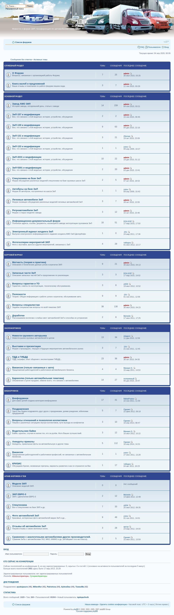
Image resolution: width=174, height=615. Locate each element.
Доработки (18, 315)
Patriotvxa (51, 587)
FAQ (142, 47)
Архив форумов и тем (15, 476)
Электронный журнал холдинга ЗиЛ (32, 231)
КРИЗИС (17, 463)
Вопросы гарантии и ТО (25, 283)
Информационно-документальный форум (36, 221)
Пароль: (53, 554)
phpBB (76, 609)
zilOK (126, 284)
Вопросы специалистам (26, 305)
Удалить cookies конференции (113, 604)
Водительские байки (24, 431)
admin (126, 73)
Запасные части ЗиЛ (24, 273)
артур (126, 527)
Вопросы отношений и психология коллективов (39, 420)
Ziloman (127, 136)
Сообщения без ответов (21, 59)
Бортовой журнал (13, 255)
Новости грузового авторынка (29, 335)
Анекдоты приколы (23, 441)
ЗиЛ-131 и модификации (26, 135)
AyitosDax (65, 587)
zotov (126, 147)
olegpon (127, 336)
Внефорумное (11, 391)
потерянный (129, 379)
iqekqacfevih (83, 597)
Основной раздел (13, 96)
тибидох (127, 243)
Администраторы (20, 576)
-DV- (125, 232)
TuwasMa (79, 587)
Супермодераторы (38, 576)
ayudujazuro (22, 587)
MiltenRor (37, 587)
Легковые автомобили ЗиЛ (27, 199)
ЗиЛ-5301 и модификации (26, 167)
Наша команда (91, 604)
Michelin (127, 316)
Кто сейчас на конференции (18, 561)
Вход (166, 47)
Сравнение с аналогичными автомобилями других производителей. (51, 537)
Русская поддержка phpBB (87, 611)
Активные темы (40, 59)
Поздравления (20, 409)
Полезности (19, 294)
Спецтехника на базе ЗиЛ (26, 178)
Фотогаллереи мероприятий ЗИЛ (31, 242)
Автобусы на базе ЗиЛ (25, 189)
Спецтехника (19, 505)
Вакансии (17, 452)
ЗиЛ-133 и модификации (26, 146)
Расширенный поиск (15, 9)
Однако (127, 409)
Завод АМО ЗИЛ (21, 103)
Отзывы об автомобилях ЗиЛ (29, 526)
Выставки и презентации (26, 346)
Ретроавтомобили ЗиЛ (25, 210)
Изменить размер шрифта (166, 41)
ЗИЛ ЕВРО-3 (19, 494)
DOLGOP (128, 221)
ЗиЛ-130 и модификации (26, 125)
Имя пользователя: (13, 554)
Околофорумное (12, 328)
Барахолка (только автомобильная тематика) (38, 378)
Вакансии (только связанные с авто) (33, 367)
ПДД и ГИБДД (20, 357)
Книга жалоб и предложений (28, 83)
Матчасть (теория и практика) (29, 262)
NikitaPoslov (129, 399)
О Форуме (18, 73)
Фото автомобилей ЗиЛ (25, 515)
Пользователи (154, 47)
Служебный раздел (14, 66)
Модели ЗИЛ (19, 483)
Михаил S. (128, 368)
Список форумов (23, 42)
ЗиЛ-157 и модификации (26, 114)
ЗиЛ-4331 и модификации (26, 157)
